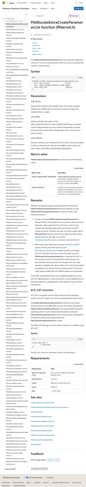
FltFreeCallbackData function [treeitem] (15, 346)
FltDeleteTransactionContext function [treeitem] (15, 250)
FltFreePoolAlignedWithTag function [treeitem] (14, 376)
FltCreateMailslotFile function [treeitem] (15, 193)
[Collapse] (26, 14)
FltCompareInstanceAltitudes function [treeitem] (15, 160)
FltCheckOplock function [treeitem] (14, 116)
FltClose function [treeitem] (11, 133)
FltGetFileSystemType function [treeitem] (16, 438)
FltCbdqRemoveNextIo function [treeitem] (16, 96)
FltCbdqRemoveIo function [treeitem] (14, 93)
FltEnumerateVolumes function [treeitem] (16, 311)
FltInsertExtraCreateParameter (46, 250)
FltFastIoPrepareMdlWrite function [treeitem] (14, 330)
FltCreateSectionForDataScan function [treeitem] (15, 200)
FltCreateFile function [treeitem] (13, 184)
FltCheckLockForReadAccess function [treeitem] (15, 105)
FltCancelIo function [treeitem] (12, 67)
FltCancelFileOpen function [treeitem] (14, 64)
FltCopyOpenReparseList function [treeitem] (17, 175)
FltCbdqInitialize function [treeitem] (14, 87)
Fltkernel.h (40, 16)
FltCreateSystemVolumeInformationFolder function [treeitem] (17, 206)
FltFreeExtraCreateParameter (41, 416)
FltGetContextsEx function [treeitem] (14, 398)
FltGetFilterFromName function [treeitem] (16, 444)
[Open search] (76, 3)
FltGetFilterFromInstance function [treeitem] (17, 441)
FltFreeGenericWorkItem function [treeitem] (16, 369)
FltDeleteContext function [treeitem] (14, 222)
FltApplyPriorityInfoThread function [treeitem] (14, 45)
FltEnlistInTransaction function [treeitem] (15, 269)
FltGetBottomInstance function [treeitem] (16, 392)
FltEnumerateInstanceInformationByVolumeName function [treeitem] (17, 298)
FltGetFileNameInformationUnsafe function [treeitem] (17, 433)
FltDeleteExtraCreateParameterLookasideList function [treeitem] (17, 226)
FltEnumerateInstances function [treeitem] (16, 303)
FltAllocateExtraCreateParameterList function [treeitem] (17, 25)
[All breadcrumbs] (33, 16)
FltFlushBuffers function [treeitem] (13, 340)
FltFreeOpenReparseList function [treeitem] (16, 372)
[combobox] (15, 18)
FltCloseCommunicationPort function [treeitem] (15, 140)
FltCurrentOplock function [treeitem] (14, 213)
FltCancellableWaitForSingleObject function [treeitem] (17, 76)
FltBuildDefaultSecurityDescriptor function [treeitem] (16, 59)
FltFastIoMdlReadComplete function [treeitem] (14, 318)
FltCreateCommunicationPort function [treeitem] (15, 179)
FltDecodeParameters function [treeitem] (16, 219)
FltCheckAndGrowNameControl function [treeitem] (16, 100)
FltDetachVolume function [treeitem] (14, 257)
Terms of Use (76, 483)
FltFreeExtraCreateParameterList (46, 240)
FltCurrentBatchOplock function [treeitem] (16, 210)
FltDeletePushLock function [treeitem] (15, 237)
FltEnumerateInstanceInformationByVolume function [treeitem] (17, 293)
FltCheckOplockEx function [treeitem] (14, 119)
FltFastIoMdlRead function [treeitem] (14, 314)
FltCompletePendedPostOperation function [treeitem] (17, 165)
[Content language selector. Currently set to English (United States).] (11, 477)
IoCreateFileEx (36, 444)
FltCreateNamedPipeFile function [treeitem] (16, 196)
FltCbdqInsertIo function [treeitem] (14, 90)
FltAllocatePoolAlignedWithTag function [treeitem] (16, 39)
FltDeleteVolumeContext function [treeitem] (16, 254)
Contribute (37, 483)
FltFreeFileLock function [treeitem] (13, 366)
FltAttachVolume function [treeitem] (14, 49)
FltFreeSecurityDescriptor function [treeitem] (17, 380)
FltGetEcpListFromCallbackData (42, 426)
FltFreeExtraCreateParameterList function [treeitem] (16, 361)
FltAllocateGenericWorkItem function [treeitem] (15, 34)
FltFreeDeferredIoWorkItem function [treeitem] (15, 350)
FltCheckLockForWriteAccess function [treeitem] (15, 111)
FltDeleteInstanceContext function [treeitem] (17, 234)
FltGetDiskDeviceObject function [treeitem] (16, 415)
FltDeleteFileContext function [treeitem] (15, 231)
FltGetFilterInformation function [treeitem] (16, 447)
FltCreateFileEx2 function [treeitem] (14, 190)
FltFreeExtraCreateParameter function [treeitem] (15, 355)
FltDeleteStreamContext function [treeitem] (16, 240)
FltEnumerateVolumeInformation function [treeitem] (16, 307)
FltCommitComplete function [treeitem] (15, 150)
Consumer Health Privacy (60, 483)
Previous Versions (18, 483)
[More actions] (82, 16)
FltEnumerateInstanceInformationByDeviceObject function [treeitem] (17, 281)
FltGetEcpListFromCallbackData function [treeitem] (16, 419)
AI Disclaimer (6, 483)
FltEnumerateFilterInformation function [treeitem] (15, 273)
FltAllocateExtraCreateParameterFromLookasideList (49, 407)
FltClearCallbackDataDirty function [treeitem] (14, 123)
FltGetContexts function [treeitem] (13, 395)
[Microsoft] (4, 2)
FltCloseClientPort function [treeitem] (14, 136)
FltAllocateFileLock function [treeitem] (15, 30)
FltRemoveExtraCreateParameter (43, 435)
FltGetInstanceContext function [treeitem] (16, 450)
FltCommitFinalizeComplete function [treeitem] (15, 154)
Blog (28, 483)
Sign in (81, 3)
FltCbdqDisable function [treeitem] (14, 81)
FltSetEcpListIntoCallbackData (42, 440)
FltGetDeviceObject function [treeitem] (15, 412)
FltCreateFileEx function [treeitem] (13, 187)
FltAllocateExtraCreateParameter (43, 402)
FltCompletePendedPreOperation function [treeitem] (16, 171)
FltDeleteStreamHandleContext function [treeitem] (16, 244)
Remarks (35, 51)
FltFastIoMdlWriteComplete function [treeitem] (15, 324)
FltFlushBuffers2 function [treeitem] (14, 343)
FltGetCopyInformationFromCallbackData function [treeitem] (17, 402)
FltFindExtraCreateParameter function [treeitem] (15, 335)
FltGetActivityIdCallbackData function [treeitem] (15, 387)
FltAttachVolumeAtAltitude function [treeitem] (14, 53)
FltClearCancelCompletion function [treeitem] (14, 128)
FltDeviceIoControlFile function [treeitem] (16, 260)
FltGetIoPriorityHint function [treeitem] (15, 459)
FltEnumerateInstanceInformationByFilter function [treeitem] (17, 287)
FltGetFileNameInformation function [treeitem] (14, 428)
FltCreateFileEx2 (62, 225)
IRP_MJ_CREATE (73, 244)
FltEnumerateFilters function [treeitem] (15, 277)
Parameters (36, 45)
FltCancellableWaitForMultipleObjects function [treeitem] (17, 71)
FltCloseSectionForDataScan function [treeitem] (15, 145)
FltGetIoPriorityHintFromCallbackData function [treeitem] (16, 462)
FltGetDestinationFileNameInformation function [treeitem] (17, 407)
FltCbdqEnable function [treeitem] (13, 84)
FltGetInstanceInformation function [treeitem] (14, 454)
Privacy (45, 483)
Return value (37, 48)
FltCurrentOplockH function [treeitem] (15, 216)
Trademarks (5, 486)
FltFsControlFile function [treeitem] (14, 383)
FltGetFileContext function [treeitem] (14, 424)
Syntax (35, 43)
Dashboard (78, 8)
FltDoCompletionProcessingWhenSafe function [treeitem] (17, 264)
